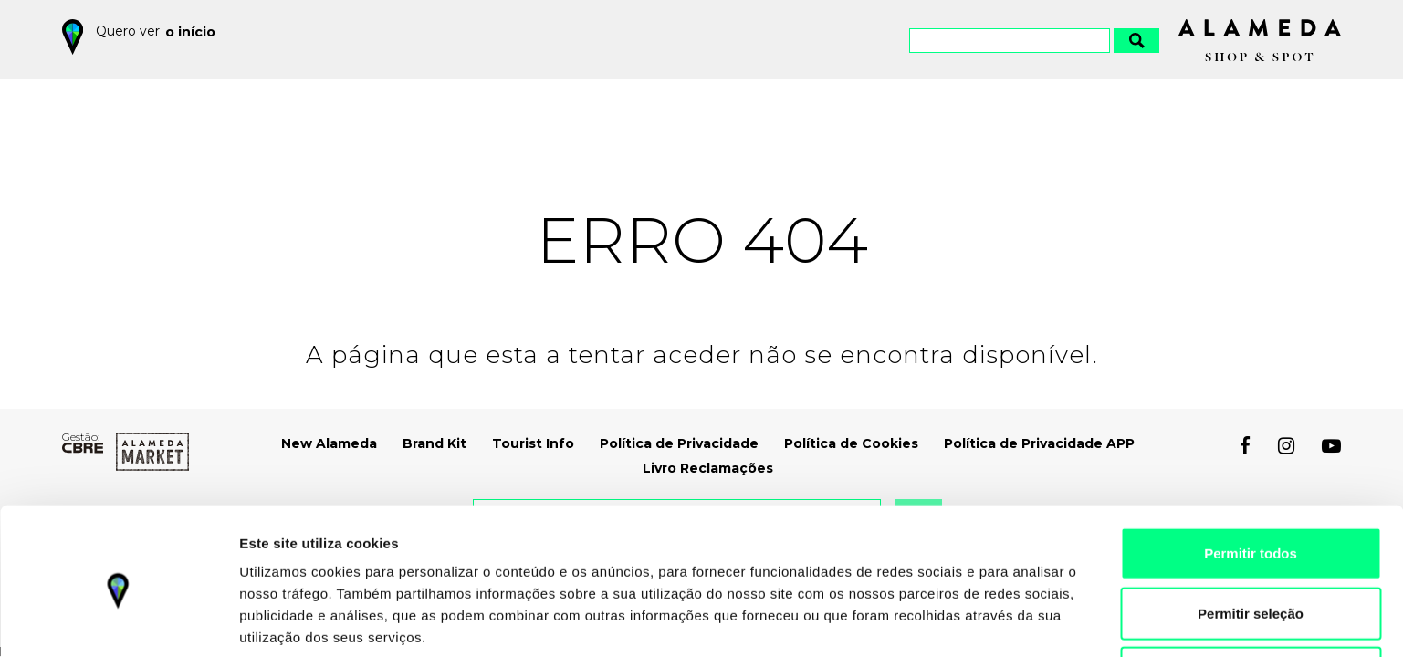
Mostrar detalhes (995, 621)
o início (191, 31)
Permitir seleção (1251, 538)
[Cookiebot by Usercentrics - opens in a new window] (118, 621)
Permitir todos (1250, 477)
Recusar (1250, 597)
